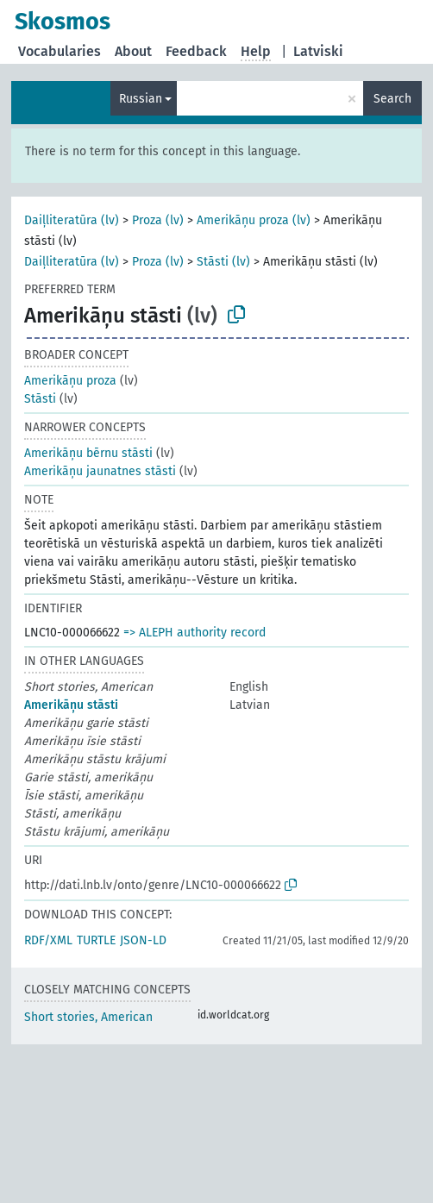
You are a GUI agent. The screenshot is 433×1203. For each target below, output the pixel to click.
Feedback (196, 51)
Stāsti (40, 399)
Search (392, 98)
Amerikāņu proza (70, 380)
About (133, 51)
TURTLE (96, 940)
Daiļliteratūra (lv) (71, 220)
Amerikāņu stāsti (71, 705)
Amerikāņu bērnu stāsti (88, 453)
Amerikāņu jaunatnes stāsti (100, 471)
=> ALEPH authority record (194, 632)
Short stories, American (88, 1017)
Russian (140, 98)
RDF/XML (48, 940)
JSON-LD (143, 940)
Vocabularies (59, 51)
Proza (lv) (158, 220)
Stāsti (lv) (223, 261)
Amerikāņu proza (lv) (254, 220)
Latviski (318, 51)
